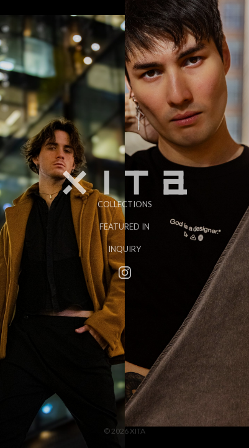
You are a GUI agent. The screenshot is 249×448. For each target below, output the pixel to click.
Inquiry (124, 248)
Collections (124, 203)
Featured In (124, 226)
